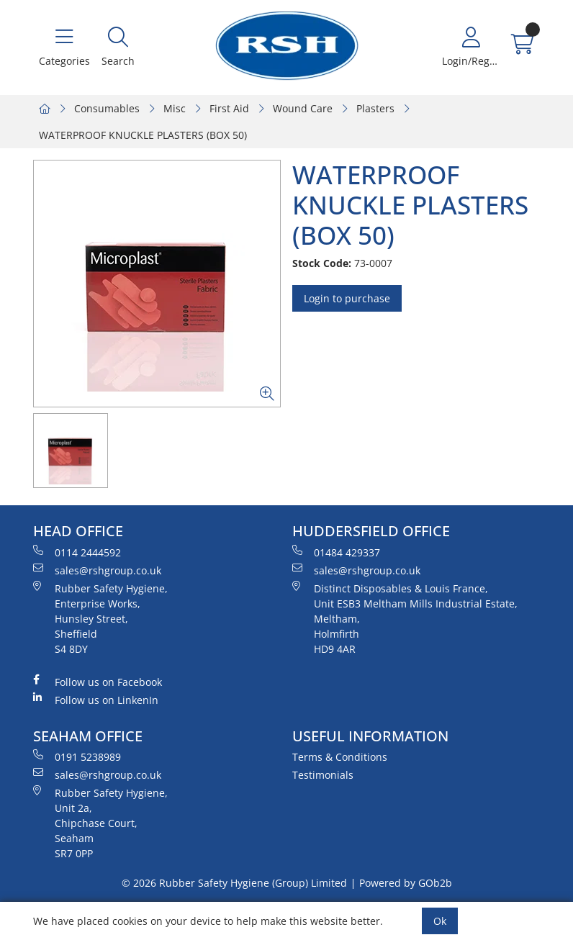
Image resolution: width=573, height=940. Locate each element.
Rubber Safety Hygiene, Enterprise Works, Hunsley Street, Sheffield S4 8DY (100, 618)
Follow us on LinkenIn (95, 699)
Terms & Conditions (339, 757)
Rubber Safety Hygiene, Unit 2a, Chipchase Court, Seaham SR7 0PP (100, 822)
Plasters (375, 108)
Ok (439, 921)
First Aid (229, 108)
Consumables (107, 108)
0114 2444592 (77, 552)
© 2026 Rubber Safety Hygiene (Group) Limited (234, 883)
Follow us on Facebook (97, 681)
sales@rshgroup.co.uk (97, 570)
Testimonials (322, 775)
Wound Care (303, 108)
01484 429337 (336, 552)
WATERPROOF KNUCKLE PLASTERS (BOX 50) (143, 135)
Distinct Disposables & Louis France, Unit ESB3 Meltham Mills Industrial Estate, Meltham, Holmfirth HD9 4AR (405, 618)
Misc (174, 108)
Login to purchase (347, 298)
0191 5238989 (77, 756)
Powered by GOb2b (405, 883)
